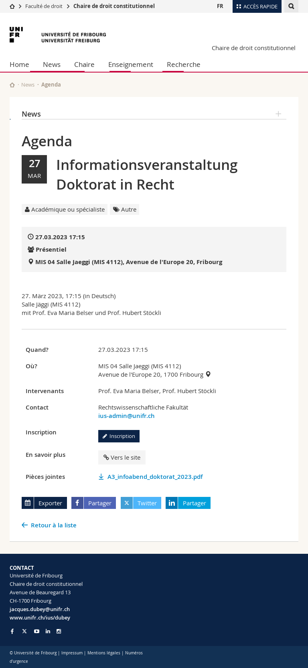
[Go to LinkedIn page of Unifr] (48, 631)
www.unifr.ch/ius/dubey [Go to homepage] (40, 617)
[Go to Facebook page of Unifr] (12, 631)
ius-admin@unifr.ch (126, 416)
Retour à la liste (54, 525)
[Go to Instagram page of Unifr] (59, 631)
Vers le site (121, 457)
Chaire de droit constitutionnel (114, 6)
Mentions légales (103, 653)
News (52, 64)
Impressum (72, 653)
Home (19, 64)
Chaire (84, 64)
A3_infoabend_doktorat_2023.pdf (155, 476)
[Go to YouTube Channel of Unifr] (36, 631)
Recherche (184, 64)
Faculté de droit (44, 6)
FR (220, 6)
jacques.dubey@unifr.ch (40, 609)
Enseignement (130, 64)
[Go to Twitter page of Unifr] (24, 631)
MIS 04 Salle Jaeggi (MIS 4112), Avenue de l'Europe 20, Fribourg (128, 262)
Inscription (119, 436)
